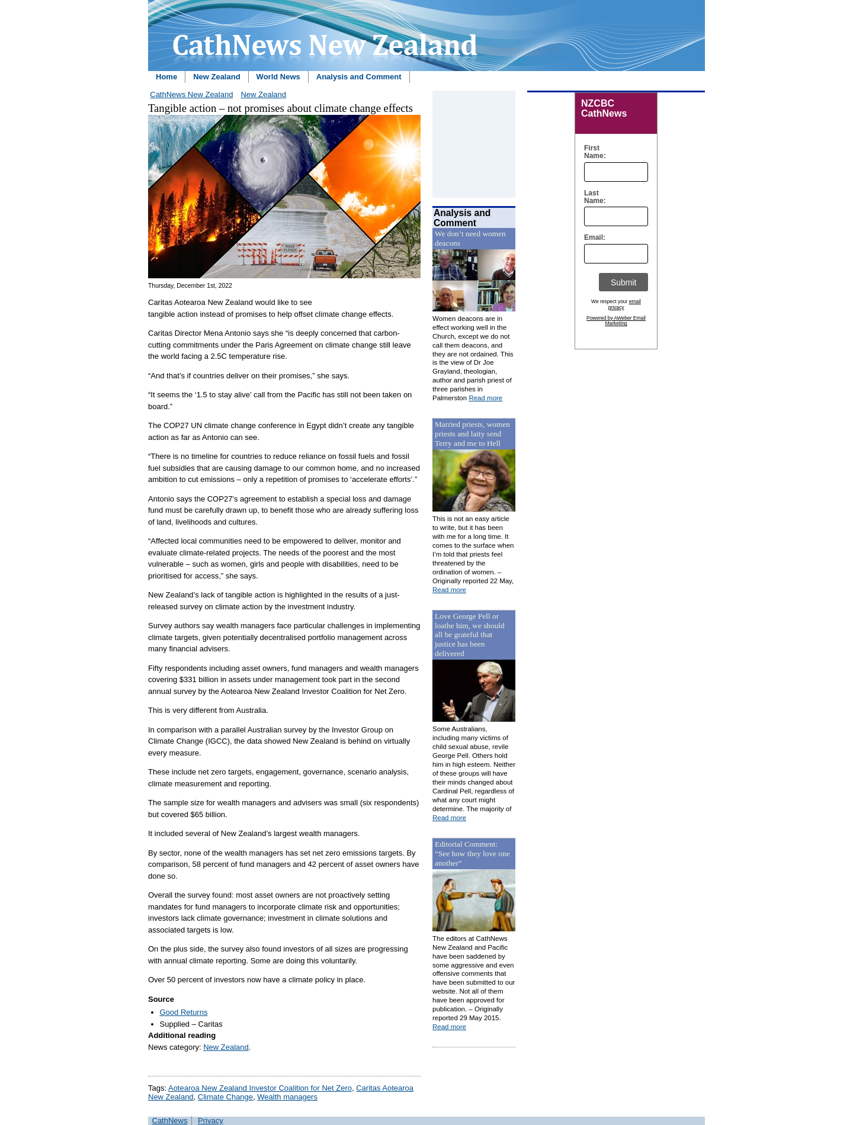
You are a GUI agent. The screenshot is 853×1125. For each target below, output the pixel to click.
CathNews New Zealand (191, 94)
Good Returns (184, 1012)
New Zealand (216, 76)
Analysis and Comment (359, 76)
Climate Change (225, 1096)
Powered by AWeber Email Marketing (616, 321)
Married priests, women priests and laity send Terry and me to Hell (472, 434)
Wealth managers (287, 1096)
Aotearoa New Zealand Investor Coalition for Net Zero (260, 1088)
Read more (485, 397)
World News (278, 76)
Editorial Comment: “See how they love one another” (472, 853)
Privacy (210, 1120)
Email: (592, 238)
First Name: (592, 152)
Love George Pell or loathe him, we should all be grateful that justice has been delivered (470, 635)
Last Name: (592, 197)
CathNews (170, 1120)
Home (166, 76)
